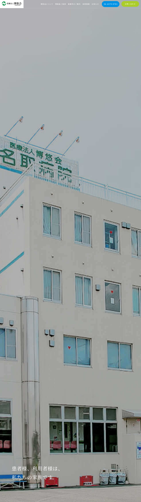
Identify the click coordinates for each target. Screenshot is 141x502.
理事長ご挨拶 (60, 4)
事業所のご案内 (74, 4)
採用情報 (86, 4)
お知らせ (95, 4)
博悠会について (47, 4)
